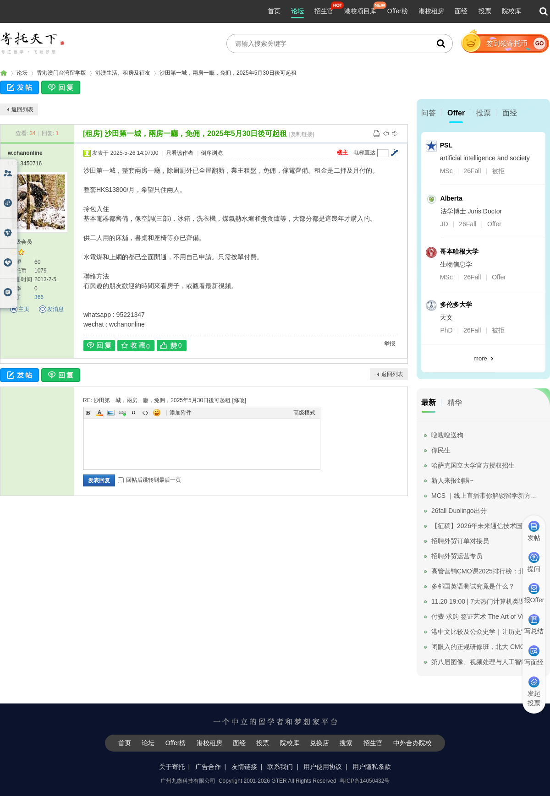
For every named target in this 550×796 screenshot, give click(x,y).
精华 (454, 402)
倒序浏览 (212, 153)
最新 (428, 402)
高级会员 (21, 242)
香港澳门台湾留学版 (61, 73)
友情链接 (244, 766)
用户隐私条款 (371, 766)
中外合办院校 (412, 743)
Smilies (156, 412)
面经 (461, 11)
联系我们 (280, 766)
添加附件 (181, 412)
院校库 (511, 11)
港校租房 (431, 11)
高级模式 (304, 412)
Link (122, 412)
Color (99, 412)
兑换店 (319, 743)
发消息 (55, 309)
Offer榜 (397, 11)
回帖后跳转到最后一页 (149, 480)
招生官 (324, 11)
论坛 (297, 11)
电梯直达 (364, 152)
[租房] (93, 133)
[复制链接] (301, 134)
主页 (23, 309)
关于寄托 (172, 766)
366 (39, 297)
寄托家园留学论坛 (3, 73)
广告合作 (208, 766)
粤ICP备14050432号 (365, 781)
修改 (239, 400)
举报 (389, 343)
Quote (133, 412)
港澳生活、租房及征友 (122, 73)
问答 (428, 113)
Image (111, 412)
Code (145, 412)
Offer (456, 113)
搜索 (346, 743)
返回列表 (22, 109)
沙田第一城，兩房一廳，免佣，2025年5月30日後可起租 (228, 73)
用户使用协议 (322, 766)
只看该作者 (179, 153)
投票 (484, 11)
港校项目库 (360, 11)
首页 (274, 11)
